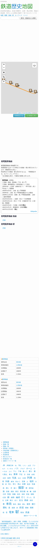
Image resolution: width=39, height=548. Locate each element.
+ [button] (4, 64)
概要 (5, 15)
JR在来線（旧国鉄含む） (11, 450)
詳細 (4, 220)
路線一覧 (6, 444)
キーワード (18, 15)
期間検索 (6, 442)
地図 (2, 15)
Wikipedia (33, 211)
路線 (9, 15)
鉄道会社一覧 (7, 459)
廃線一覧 (6, 446)
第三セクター (7, 456)
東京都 (18, 362)
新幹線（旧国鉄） (9, 448)
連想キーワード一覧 (9, 461)
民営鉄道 (6, 454)
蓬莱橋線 (5, 359)
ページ (25, 15)
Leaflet (19, 113)
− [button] (4, 67)
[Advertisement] (19, 40)
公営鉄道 (19, 365)
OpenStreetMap (27, 113)
